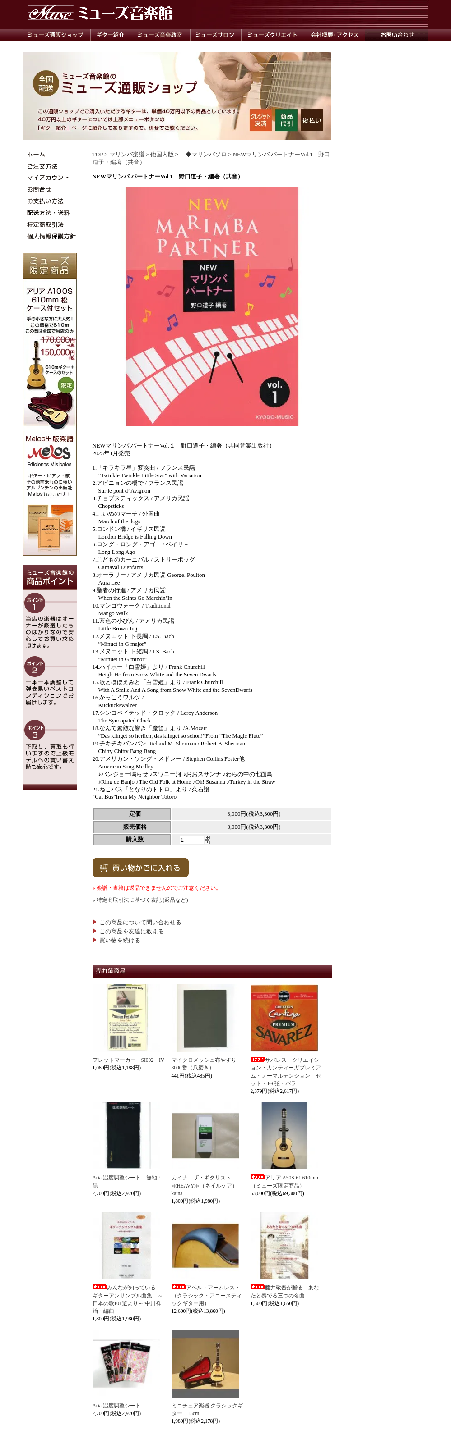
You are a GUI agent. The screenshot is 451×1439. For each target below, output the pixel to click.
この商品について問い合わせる (137, 922)
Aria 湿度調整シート (117, 1405)
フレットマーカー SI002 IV (129, 1060)
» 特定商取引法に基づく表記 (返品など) (140, 900)
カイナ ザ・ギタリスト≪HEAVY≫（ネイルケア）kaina (205, 1185)
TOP (98, 154)
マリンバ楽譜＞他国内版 (141, 154)
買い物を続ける (116, 940)
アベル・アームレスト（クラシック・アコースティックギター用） (207, 1295)
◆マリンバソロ (203, 154)
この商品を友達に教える (128, 931)
